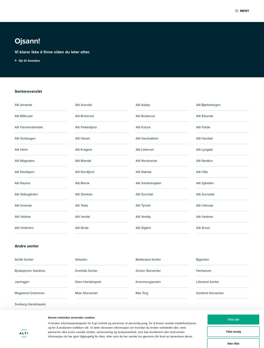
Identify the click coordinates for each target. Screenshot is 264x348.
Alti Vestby (143, 216)
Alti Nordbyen (24, 172)
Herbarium (203, 270)
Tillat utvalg (233, 312)
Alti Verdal (82, 216)
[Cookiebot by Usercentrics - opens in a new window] (24, 341)
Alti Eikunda (204, 116)
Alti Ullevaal (204, 205)
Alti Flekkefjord (86, 127)
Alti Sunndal (144, 194)
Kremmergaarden (148, 281)
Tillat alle (233, 299)
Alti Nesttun (204, 160)
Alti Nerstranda (146, 160)
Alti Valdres (23, 216)
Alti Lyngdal (204, 149)
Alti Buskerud (145, 116)
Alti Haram (82, 138)
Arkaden (81, 259)
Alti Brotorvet (84, 116)
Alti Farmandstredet (29, 127)
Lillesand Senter (207, 281)
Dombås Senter (86, 270)
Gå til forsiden (27, 60)
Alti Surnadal (205, 194)
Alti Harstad (204, 138)
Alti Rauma (22, 183)
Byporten (202, 259)
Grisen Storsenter (148, 270)
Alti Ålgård (143, 227)
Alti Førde (203, 127)
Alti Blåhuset (23, 116)
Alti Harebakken (147, 138)
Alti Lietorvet (145, 149)
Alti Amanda (23, 104)
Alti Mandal (83, 160)
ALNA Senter (24, 259)
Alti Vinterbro (24, 227)
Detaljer (195, 340)
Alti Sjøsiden (205, 183)
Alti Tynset (143, 205)
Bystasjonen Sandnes (30, 270)
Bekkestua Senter (148, 259)
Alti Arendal (83, 104)
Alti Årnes (203, 227)
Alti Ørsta (81, 227)
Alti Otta (202, 172)
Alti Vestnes (204, 216)
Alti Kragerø (83, 149)
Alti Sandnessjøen (148, 183)
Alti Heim (21, 149)
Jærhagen (22, 281)
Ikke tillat (233, 323)
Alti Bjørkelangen (208, 104)
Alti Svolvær (23, 205)
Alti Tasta (81, 205)
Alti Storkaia (83, 194)
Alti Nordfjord (84, 172)
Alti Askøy (143, 104)
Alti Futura (143, 127)
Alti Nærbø (143, 172)
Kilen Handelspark (88, 281)
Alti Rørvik (82, 183)
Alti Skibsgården (26, 194)
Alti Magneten (25, 160)
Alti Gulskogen (25, 138)
